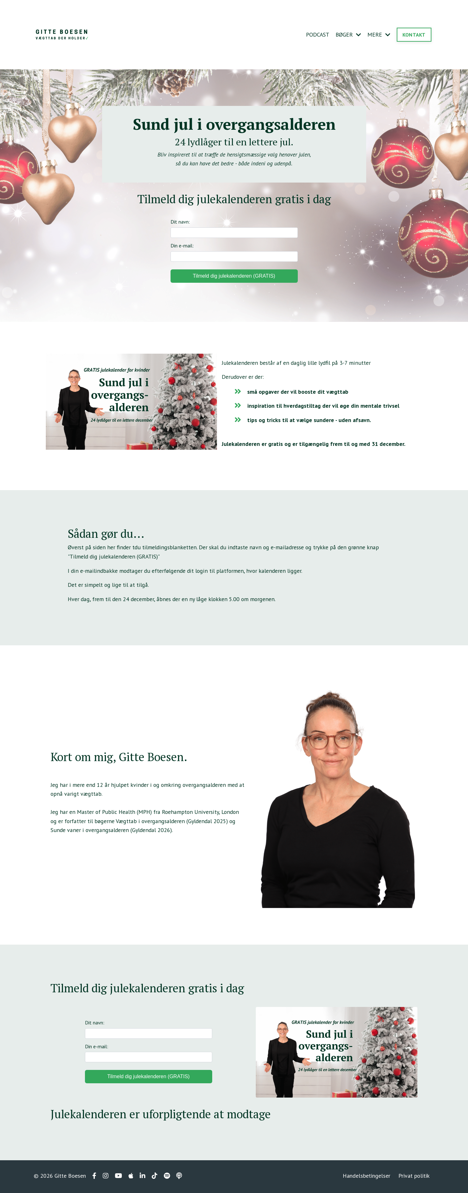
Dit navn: (234, 229)
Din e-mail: (234, 252)
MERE (378, 34)
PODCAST (317, 34)
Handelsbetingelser (367, 1177)
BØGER (348, 34)
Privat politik (414, 1177)
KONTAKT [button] (414, 34)
